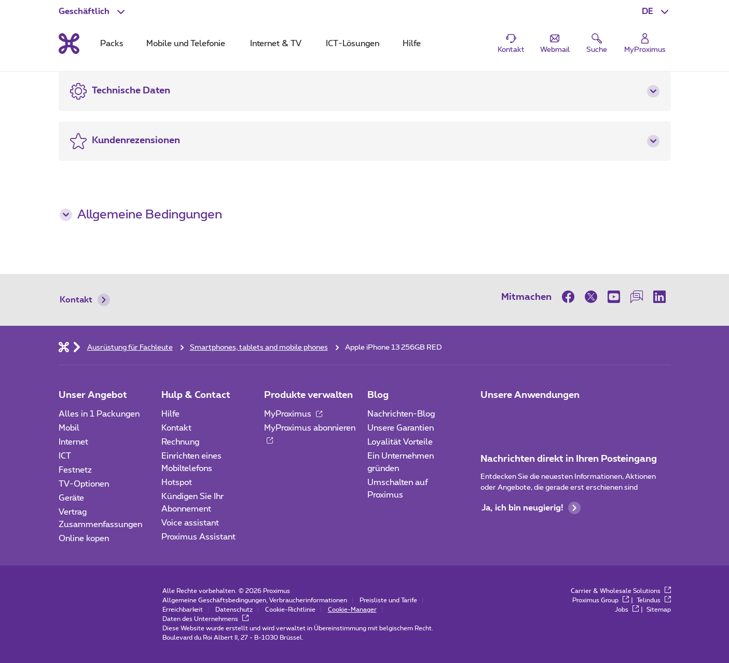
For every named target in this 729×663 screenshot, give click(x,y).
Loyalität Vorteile (400, 442)
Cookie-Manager (352, 609)
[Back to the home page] (69, 44)
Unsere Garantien (400, 428)
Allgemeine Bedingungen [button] (141, 215)
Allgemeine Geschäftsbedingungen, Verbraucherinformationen (254, 600)
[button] (656, 11)
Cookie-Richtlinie (290, 609)
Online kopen (84, 538)
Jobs (627, 609)
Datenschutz (234, 609)
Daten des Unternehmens (205, 619)
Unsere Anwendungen (530, 395)
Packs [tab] (111, 43)
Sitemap (659, 609)
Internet (73, 442)
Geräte (71, 498)
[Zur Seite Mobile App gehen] (489, 417)
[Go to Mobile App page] (519, 417)
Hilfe (170, 414)
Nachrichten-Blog (401, 414)
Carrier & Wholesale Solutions (621, 591)
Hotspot (176, 482)
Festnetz (75, 470)
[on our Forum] (636, 297)
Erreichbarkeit (182, 609)
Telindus (654, 600)
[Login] (645, 44)
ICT (65, 456)
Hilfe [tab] (412, 43)
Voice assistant (190, 523)
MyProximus (293, 414)
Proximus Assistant (198, 537)
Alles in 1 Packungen (99, 414)
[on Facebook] (571, 297)
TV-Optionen (84, 484)
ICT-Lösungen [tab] (352, 43)
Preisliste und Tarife (388, 600)
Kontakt (85, 300)
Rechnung (180, 442)
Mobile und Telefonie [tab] (185, 43)
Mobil (69, 428)
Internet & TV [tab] (275, 43)
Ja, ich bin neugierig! (531, 508)
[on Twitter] (591, 297)
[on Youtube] (613, 297)
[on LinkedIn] (659, 297)
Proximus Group (600, 600)
